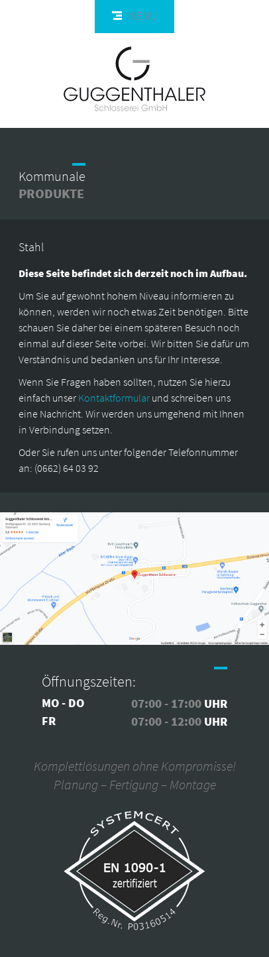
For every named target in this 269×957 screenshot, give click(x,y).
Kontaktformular (114, 397)
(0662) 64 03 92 (66, 468)
